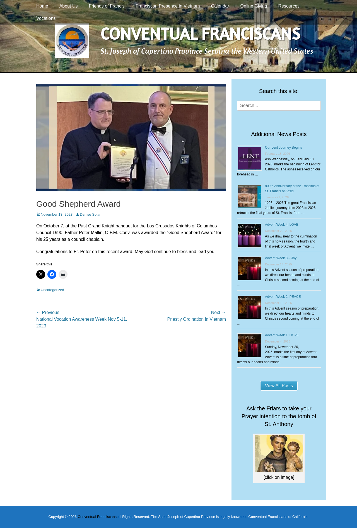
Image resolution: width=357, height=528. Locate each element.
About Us (68, 6)
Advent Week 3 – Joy (280, 258)
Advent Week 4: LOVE (281, 225)
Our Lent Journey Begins (283, 147)
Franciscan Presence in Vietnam (168, 6)
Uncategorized (52, 290)
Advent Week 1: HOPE (282, 335)
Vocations (46, 18)
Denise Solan (90, 214)
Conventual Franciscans (200, 33)
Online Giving (253, 6)
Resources (289, 6)
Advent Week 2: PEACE (283, 297)
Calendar (220, 6)
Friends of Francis (107, 6)
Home (42, 6)
